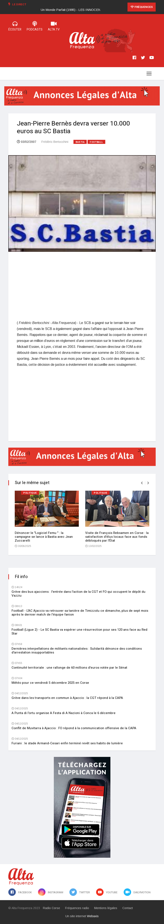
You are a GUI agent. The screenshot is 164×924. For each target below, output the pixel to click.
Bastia (80, 142)
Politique (30, 493)
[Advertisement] (82, 286)
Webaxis (93, 916)
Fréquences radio (77, 908)
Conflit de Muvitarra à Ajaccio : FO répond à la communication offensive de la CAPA (74, 728)
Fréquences (141, 7)
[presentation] (142, 483)
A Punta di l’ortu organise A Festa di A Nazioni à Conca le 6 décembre (64, 713)
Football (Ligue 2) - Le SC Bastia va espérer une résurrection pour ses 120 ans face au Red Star (79, 631)
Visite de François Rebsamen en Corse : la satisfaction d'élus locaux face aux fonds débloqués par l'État (117, 537)
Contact (127, 908)
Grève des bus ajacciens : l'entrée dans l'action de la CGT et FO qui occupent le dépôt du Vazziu (78, 593)
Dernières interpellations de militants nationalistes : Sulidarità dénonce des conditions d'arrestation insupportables (77, 650)
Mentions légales (105, 908)
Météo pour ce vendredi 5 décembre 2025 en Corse (50, 682)
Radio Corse (51, 908)
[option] (76, 9)
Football (96, 142)
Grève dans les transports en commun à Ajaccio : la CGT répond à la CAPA (67, 698)
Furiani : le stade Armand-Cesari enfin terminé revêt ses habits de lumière (67, 743)
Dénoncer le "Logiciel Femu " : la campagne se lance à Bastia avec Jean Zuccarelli (44, 537)
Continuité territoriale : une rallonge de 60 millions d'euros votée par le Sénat (69, 667)
